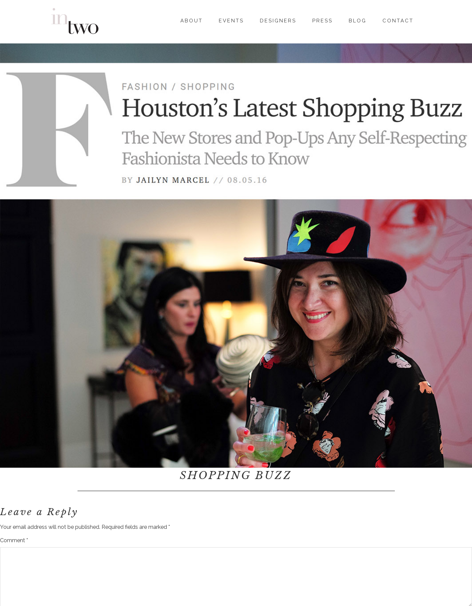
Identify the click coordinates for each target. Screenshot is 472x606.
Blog (357, 20)
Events (231, 20)
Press (322, 20)
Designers (278, 20)
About (191, 20)
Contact (398, 20)
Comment (14, 540)
